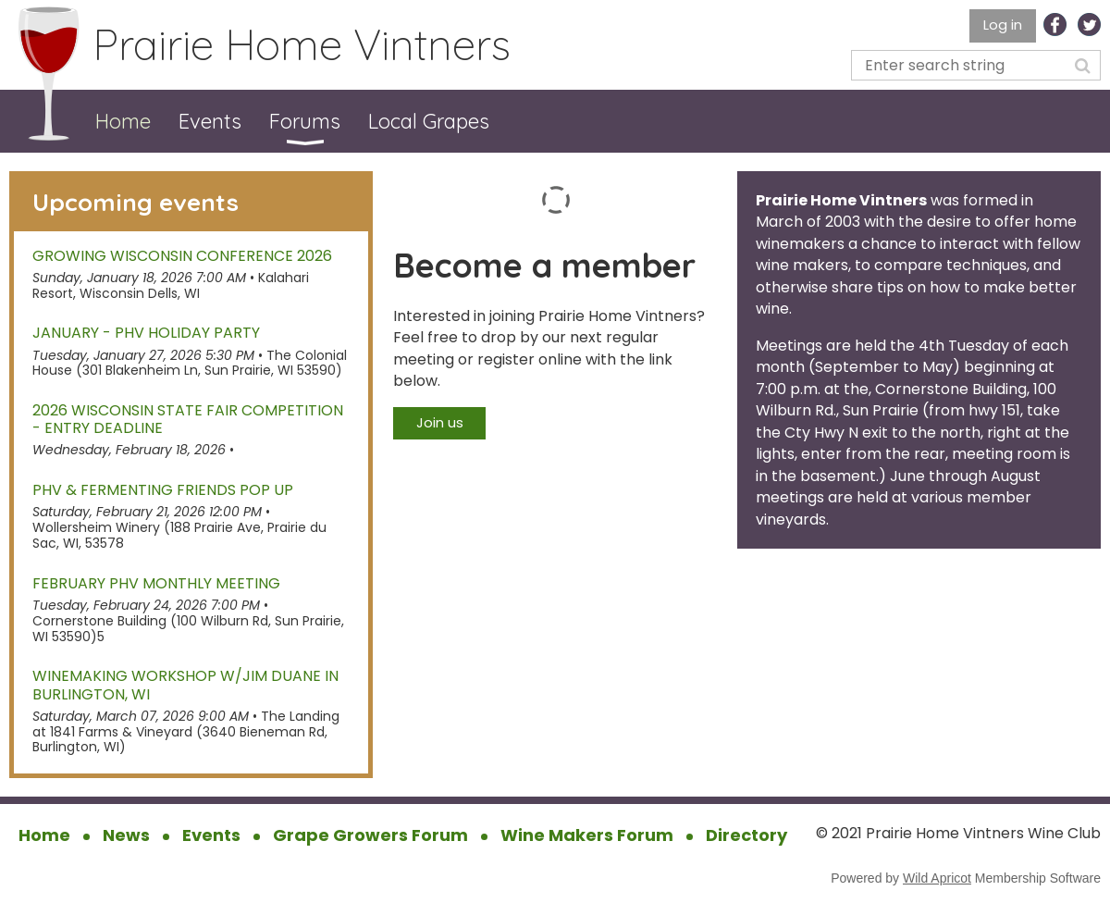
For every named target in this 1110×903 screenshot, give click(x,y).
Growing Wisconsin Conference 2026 (182, 255)
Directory (746, 835)
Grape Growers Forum (370, 835)
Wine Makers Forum (586, 835)
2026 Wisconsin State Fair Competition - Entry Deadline (187, 419)
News (126, 835)
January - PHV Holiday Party (146, 332)
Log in (1002, 24)
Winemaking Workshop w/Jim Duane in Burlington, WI (185, 684)
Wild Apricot (937, 878)
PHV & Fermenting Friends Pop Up (162, 490)
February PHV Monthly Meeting (156, 583)
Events (211, 835)
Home (44, 835)
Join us (439, 422)
